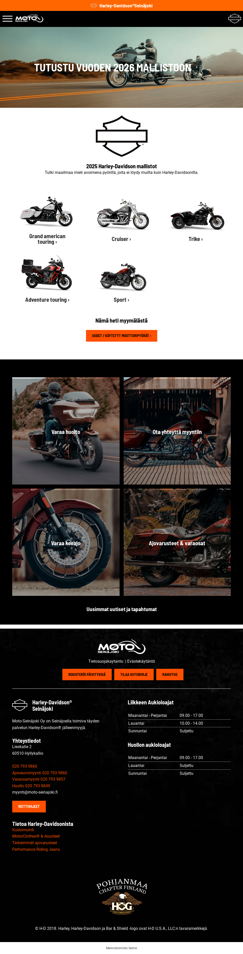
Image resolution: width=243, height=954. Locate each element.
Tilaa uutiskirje (134, 674)
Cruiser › (121, 238)
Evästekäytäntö (141, 661)
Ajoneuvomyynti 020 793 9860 (39, 772)
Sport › (121, 299)
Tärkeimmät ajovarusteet (34, 842)
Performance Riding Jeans (36, 849)
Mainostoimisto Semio (121, 948)
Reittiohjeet (29, 806)
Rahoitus (169, 674)
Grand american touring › (47, 239)
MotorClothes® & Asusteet (36, 836)
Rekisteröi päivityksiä (87, 674)
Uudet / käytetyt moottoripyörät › (121, 336)
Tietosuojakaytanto (106, 661)
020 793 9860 (24, 766)
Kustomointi (23, 829)
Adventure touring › (47, 299)
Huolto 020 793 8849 (31, 785)
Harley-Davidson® (122, 5)
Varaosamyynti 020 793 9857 (38, 779)
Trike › (196, 238)
